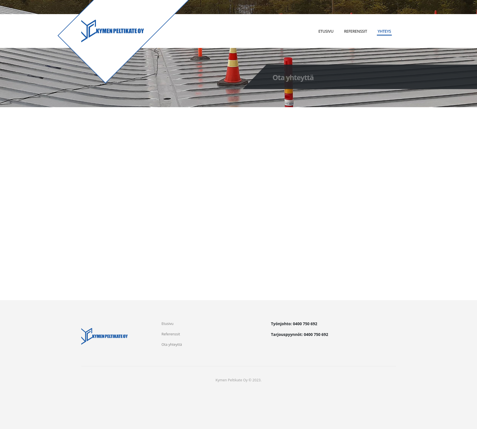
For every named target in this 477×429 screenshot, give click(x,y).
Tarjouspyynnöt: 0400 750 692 (299, 334)
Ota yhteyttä (172, 344)
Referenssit (355, 31)
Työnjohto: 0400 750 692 (294, 323)
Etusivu (325, 31)
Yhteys (384, 31)
